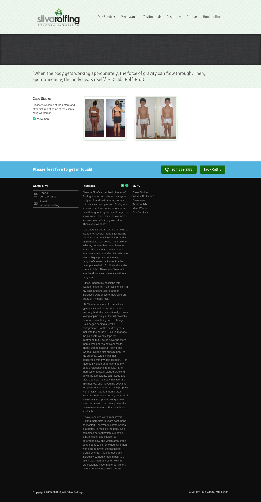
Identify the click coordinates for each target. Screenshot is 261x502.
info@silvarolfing (49, 205)
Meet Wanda (129, 17)
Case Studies (140, 192)
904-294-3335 (179, 170)
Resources (174, 17)
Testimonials (152, 17)
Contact (192, 17)
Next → (126, 185)
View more (43, 119)
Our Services (106, 17)
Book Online (212, 170)
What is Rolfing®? (143, 196)
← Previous (122, 185)
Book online (212, 17)
